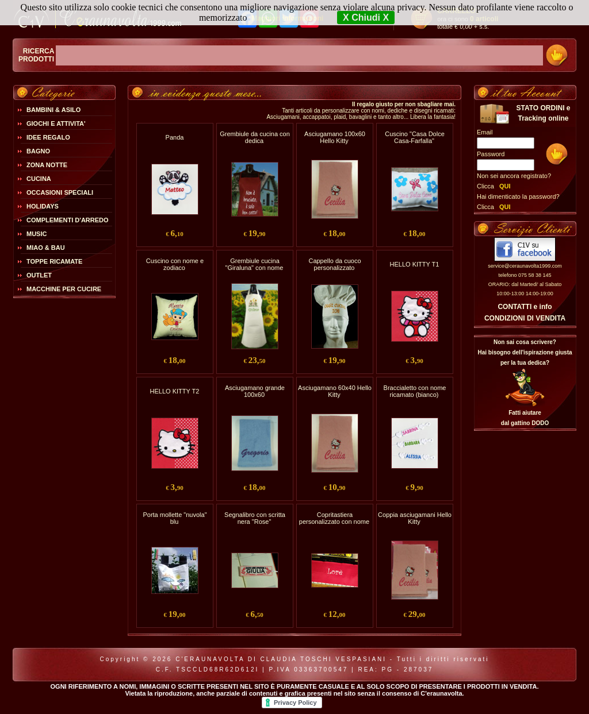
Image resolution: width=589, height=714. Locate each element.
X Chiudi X (366, 17)
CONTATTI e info (525, 307)
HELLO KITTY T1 (414, 264)
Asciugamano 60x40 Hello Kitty (335, 391)
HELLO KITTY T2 (175, 391)
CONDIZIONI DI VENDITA (524, 318)
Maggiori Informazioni (287, 18)
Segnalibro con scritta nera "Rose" (254, 518)
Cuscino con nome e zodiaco (175, 264)
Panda (175, 137)
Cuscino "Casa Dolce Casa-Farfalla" (415, 137)
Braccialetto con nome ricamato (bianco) (415, 391)
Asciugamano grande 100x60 (255, 391)
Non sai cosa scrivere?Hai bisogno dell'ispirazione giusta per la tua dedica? (524, 352)
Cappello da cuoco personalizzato (334, 264)
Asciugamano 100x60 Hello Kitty (334, 137)
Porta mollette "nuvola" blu (174, 518)
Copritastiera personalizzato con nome (334, 518)
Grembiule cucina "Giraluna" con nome (254, 264)
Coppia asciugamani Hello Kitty (415, 518)
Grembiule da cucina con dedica (255, 137)
